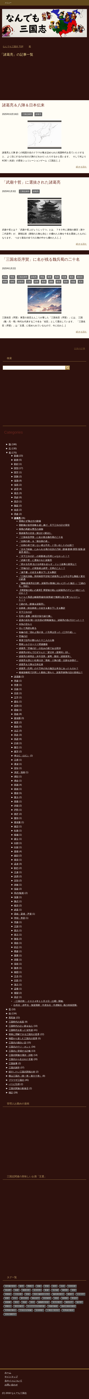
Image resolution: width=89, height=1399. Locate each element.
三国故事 (13, 1063)
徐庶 (16, 510)
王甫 (16, 760)
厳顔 (16, 855)
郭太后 (74, 1298)
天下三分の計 (25, 612)
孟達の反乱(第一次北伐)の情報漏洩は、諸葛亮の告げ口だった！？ (51, 620)
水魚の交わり (25, 624)
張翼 (16, 897)
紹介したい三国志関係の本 (22, 1072)
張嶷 (16, 889)
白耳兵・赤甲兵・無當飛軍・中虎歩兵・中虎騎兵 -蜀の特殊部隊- (45, 1005)
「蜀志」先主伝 (53, 1310)
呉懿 (16, 689)
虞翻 (51, 282)
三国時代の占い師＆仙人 (21, 1026)
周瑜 (42, 277)
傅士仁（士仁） (21, 756)
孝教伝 (7, 1306)
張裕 (16, 964)
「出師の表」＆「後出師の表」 (34, 541)
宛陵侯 (7, 1294)
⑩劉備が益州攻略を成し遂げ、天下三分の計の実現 (44, 525)
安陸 (73, 1290)
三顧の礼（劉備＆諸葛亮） (32, 604)
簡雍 (16, 801)
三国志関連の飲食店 (19, 1088)
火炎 (62, 1286)
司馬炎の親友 (68, 1310)
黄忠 (16, 493)
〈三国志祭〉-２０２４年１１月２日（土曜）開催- (39, 1001)
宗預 (16, 880)
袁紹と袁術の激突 (68, 1306)
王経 (29, 282)
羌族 (24, 1302)
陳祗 (16, 939)
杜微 (16, 830)
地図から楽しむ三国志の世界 (23, 1038)
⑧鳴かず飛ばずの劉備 (30, 521)
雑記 (11, 1092)
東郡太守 (69, 1302)
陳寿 (16, 968)
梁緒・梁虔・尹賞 (23, 914)
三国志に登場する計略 (20, 1051)
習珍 (16, 768)
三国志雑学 (27, 114)
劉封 (16, 464)
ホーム (8, 1373)
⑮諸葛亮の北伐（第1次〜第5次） (35, 533)
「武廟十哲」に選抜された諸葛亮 (31, 182)
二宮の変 (18, 1294)
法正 (16, 731)
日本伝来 (72, 1286)
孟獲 (16, 989)
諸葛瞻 (17, 676)
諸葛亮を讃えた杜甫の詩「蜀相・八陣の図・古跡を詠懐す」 (48, 660)
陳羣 (49, 277)
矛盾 (46, 1286)
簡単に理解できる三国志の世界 (24, 1034)
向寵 (16, 847)
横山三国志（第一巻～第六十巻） (25, 1076)
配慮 (46, 1290)
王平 (16, 697)
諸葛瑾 (21, 282)
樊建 (16, 951)
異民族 (12, 1017)
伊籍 (16, 805)
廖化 (16, 701)
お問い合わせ (11, 1385)
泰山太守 (35, 1298)
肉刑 (54, 1286)
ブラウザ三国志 (16, 1080)
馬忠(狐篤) (19, 893)
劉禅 (16, 460)
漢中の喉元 (19, 1306)
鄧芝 (16, 814)
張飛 (16, 481)
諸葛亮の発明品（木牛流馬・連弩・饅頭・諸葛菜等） (45, 656)
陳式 (16, 901)
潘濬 (16, 764)
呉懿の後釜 (53, 1306)
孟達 (16, 864)
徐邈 (73, 282)
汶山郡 (7, 1290)
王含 (16, 976)
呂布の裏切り (10, 1314)
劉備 (16, 456)
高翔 (16, 706)
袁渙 (81, 282)
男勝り (30, 1286)
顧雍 (36, 282)
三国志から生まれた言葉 (21, 1059)
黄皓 (16, 943)
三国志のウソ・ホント (20, 1047)
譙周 (16, 876)
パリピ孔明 (14, 1084)
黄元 (16, 934)
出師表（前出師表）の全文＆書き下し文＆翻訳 (42, 608)
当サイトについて (13, 1381)
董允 (16, 797)
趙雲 (16, 489)
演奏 (39, 1286)
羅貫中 (70, 1294)
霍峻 (16, 710)
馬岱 (16, 501)
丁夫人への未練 (25, 1310)
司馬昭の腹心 (10, 1310)
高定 (16, 997)
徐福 (56, 1298)
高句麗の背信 (10, 1286)
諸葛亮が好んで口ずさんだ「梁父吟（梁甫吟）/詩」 (44, 652)
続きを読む (81, 167)
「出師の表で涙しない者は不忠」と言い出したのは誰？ (46, 545)
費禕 (16, 793)
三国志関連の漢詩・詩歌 (21, 1055)
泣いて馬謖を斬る (28, 628)
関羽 (16, 468)
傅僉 (16, 780)
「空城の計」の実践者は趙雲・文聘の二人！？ (42, 568)
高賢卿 (7, 1302)
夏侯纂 (17, 822)
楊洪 (16, 905)
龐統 (72, 277)
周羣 (16, 959)
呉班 (16, 693)
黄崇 (16, 860)
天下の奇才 (57, 1302)
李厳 (16, 681)
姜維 (16, 714)
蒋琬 (5, 282)
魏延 (16, 505)
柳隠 (16, 972)
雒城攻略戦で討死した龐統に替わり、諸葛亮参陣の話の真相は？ (51, 672)
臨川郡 (79, 1302)
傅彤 (16, 776)
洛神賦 (64, 1298)
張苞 (16, 485)
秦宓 (16, 826)
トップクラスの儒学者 (36, 1306)
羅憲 (16, 722)
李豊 (16, 685)
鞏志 (16, 930)
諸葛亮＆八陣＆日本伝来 (23, 105)
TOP (13, 46)
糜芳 (16, 751)
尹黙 (16, 810)
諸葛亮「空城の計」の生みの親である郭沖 (40, 648)
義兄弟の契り (58, 1294)
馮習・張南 (19, 772)
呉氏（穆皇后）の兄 (41, 1294)
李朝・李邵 (19, 918)
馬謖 (16, 739)
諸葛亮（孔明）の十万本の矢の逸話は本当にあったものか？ (48, 668)
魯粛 (57, 277)
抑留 (27, 1294)
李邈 (16, 922)
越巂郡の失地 (43, 1302)
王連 (16, 872)
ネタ (15, 1298)
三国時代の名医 (16, 1022)
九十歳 (55, 1290)
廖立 (16, 839)
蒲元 (16, 984)
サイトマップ (11, 1377)
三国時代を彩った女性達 (21, 1030)
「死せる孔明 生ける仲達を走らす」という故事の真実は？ (48, 564)
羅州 (21, 1286)
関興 (16, 476)
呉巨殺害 (46, 1298)
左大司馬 (37, 1290)
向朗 (16, 843)
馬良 (16, 735)
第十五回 (24, 1298)
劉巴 (16, 868)
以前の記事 (79, 348)
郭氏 (16, 1302)
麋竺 (16, 747)
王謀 (16, 926)
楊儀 (16, 835)
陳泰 (66, 282)
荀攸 (12, 277)
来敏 (16, 885)
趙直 (16, 910)
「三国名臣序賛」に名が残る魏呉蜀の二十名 (41, 259)
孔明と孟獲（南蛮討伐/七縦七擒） (35, 616)
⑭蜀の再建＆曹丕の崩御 (31, 529)
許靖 (16, 743)
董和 (16, 818)
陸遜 (64, 277)
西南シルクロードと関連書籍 (33, 644)
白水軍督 (39, 1310)
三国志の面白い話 (17, 1042)
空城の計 (23, 636)
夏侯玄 (80, 277)
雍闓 (16, 993)
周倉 (16, 514)
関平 (16, 472)
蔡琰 (58, 282)
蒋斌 (16, 789)
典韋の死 (26, 1290)
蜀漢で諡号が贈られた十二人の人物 (36, 640)
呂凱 (16, 980)
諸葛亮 (38, 114)
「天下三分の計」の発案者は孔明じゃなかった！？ (44, 556)
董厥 (16, 955)
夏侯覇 (17, 718)
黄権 (44, 282)
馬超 (16, 497)
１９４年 (80, 1294)
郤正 (16, 947)
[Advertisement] (44, 79)
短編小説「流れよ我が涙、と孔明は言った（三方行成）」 (47, 632)
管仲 (32, 1302)
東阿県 (64, 1290)
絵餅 (7, 1298)
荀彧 (5, 277)
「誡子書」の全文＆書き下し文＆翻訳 (37, 572)
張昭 (12, 282)
